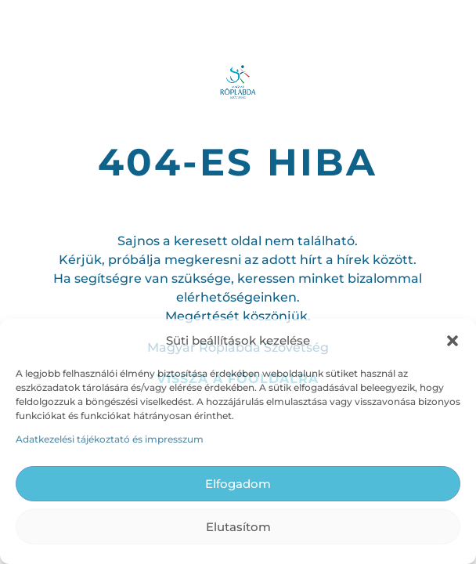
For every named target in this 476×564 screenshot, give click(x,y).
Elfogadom (238, 483)
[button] (452, 341)
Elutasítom (238, 526)
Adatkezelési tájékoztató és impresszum (110, 439)
